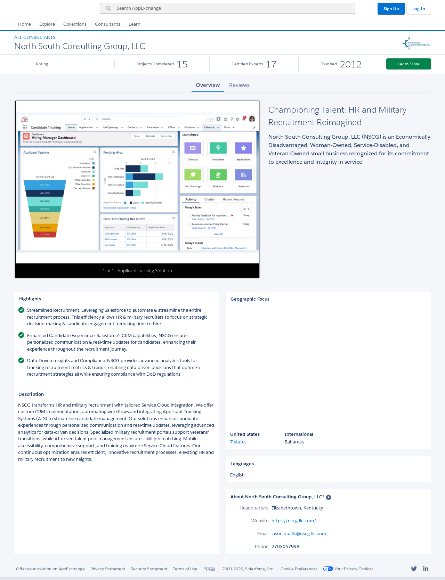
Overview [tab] (208, 85)
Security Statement (149, 569)
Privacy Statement (107, 569)
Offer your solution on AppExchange (50, 569)
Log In (418, 8)
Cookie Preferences (299, 569)
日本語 (209, 569)
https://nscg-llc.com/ (294, 521)
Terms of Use (185, 569)
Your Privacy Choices (348, 569)
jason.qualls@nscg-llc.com (299, 534)
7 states (238, 442)
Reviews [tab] (239, 85)
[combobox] (227, 8)
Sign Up (391, 8)
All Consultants (34, 37)
